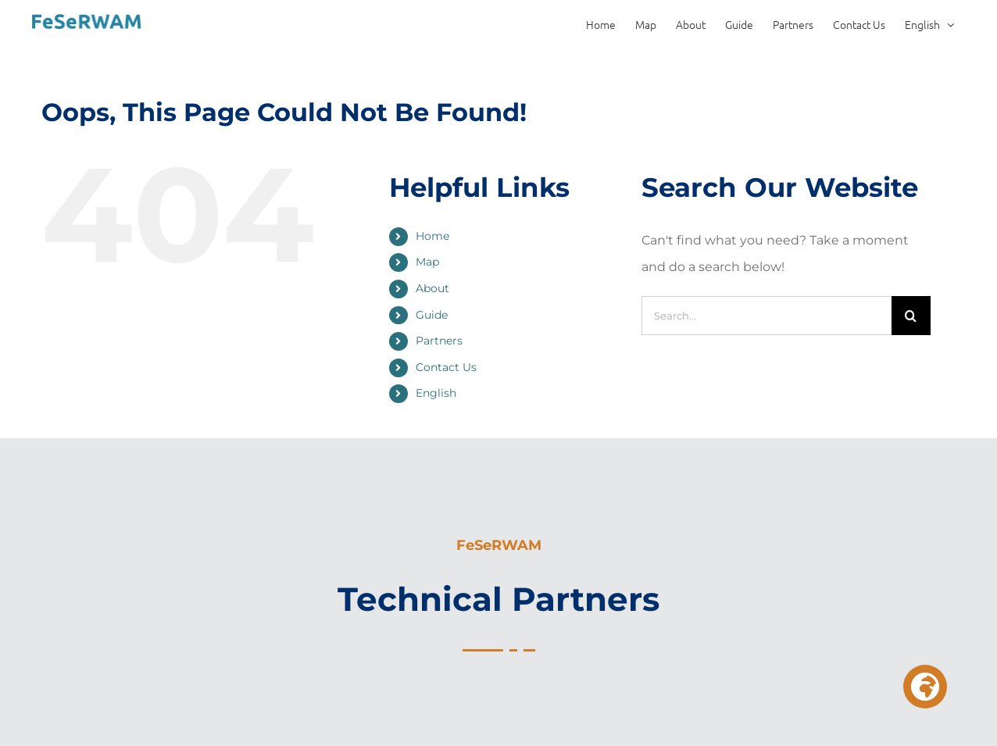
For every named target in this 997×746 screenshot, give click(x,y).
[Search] (911, 315)
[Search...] (766, 315)
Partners (439, 341)
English (436, 393)
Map (427, 262)
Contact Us (446, 367)
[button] (925, 687)
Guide (432, 315)
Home (432, 236)
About (432, 288)
